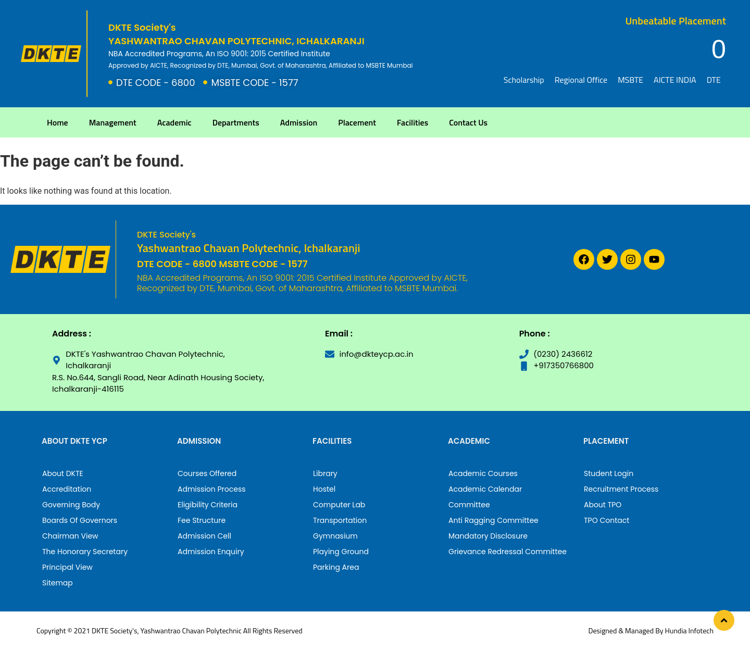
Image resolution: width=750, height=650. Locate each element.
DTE (714, 79)
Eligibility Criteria (208, 504)
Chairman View (70, 536)
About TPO (602, 504)
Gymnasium (335, 536)
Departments (236, 122)
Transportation (340, 520)
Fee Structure (202, 520)
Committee (469, 504)
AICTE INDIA (675, 79)
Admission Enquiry (211, 551)
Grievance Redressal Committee (507, 551)
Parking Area (336, 567)
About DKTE (62, 473)
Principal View (67, 567)
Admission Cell (204, 536)
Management (112, 122)
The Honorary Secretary (85, 551)
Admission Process (212, 489)
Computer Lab (339, 504)
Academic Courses (483, 473)
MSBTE (630, 79)
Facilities (412, 122)
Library (325, 473)
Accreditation (66, 489)
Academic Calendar (485, 489)
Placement (357, 122)
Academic (174, 122)
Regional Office (581, 79)
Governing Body (71, 504)
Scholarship (524, 79)
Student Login (608, 473)
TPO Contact (606, 520)
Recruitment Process (621, 489)
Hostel (324, 489)
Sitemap (57, 583)
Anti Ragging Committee (493, 520)
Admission (299, 122)
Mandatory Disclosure (488, 536)
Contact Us (468, 122)
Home (57, 122)
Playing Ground (341, 551)
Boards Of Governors (79, 520)
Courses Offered (207, 473)
